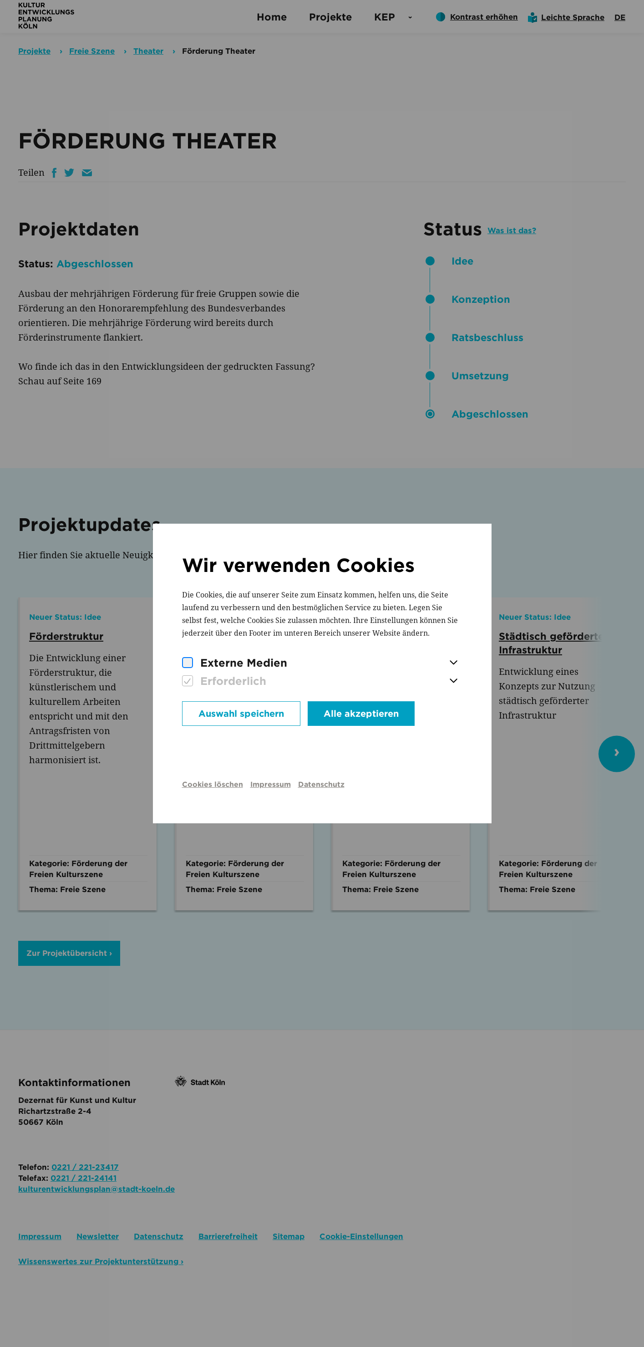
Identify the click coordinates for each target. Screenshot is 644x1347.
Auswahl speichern (241, 713)
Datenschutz (321, 784)
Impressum (270, 784)
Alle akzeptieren (361, 713)
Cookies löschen (212, 784)
